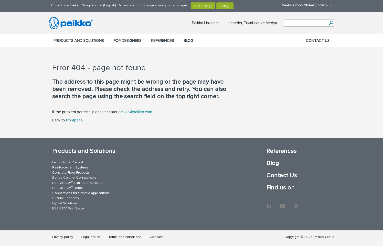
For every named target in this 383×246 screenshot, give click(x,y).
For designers (127, 40)
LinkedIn (268, 203)
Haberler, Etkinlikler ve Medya (252, 22)
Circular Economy (65, 198)
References (162, 40)
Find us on (280, 187)
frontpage (74, 120)
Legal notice (90, 237)
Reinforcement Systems (70, 167)
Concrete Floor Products (71, 172)
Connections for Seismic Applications (81, 193)
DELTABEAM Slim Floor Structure (77, 182)
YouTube (282, 203)
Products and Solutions (78, 40)
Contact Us (318, 40)
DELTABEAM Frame (67, 187)
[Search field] (305, 23)
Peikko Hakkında (206, 22)
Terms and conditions (124, 237)
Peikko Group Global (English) (304, 5)
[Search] (331, 23)
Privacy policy (62, 237)
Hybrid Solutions (65, 203)
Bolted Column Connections (74, 178)
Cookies (156, 237)
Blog (188, 40)
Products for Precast (67, 162)
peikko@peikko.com (135, 111)
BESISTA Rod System (69, 208)
